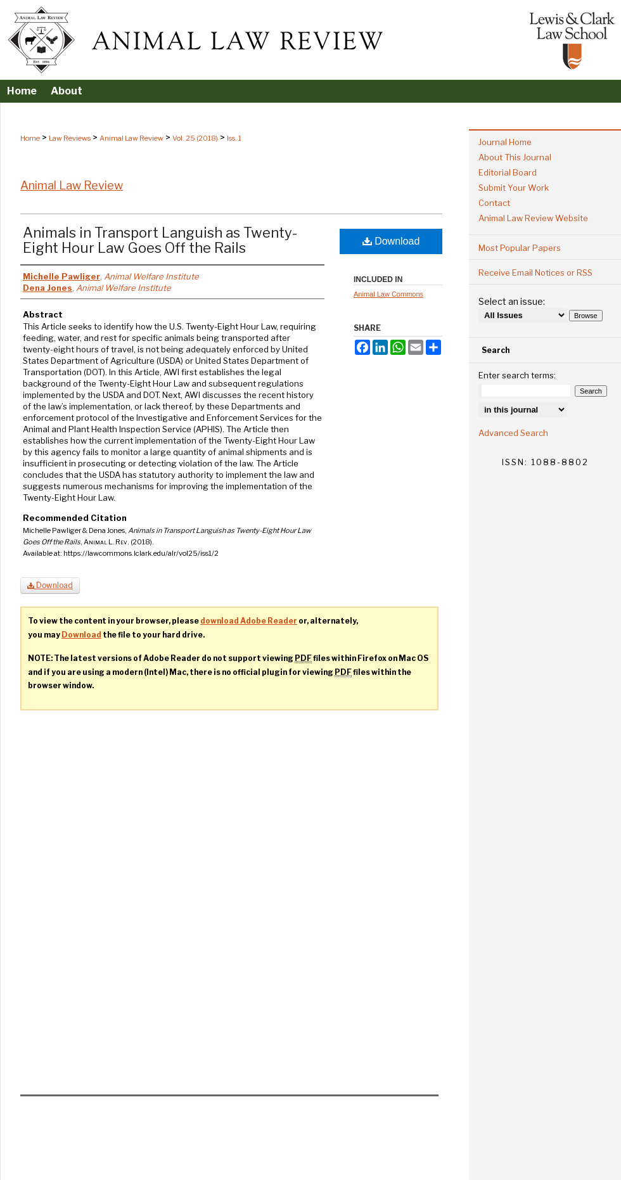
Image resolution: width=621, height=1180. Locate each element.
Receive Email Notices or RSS (535, 272)
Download (391, 241)
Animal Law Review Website (533, 218)
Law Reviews (70, 138)
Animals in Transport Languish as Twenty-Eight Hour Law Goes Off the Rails (160, 240)
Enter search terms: (517, 375)
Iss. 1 (234, 138)
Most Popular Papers (519, 248)
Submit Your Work (513, 188)
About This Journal (514, 157)
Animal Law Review (131, 138)
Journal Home (505, 142)
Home (30, 138)
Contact (494, 203)
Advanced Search (513, 433)
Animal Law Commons (388, 294)
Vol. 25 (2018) (195, 138)
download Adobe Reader (248, 620)
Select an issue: (511, 301)
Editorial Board (507, 172)
